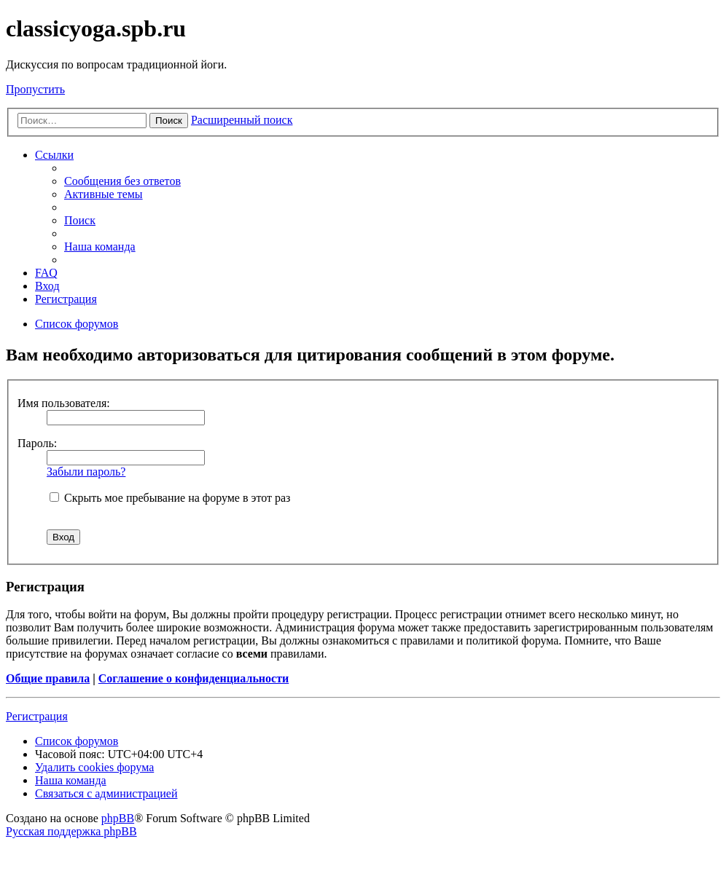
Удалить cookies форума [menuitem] (94, 767)
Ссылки (54, 155)
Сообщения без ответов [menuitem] (122, 181)
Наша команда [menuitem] (100, 246)
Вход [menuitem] (47, 286)
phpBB (117, 818)
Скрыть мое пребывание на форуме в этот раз (170, 498)
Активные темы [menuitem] (103, 194)
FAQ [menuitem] (46, 273)
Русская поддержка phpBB (71, 831)
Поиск (168, 120)
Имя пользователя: (63, 403)
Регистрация (37, 716)
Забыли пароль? (86, 471)
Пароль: (37, 443)
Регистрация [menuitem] (66, 299)
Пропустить (35, 89)
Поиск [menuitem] (79, 220)
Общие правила (48, 678)
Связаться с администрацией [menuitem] (106, 793)
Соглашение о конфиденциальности (193, 678)
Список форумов (76, 741)
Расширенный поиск (242, 120)
